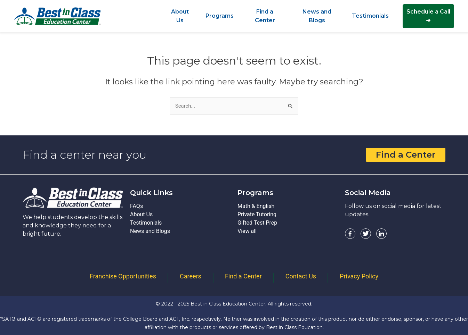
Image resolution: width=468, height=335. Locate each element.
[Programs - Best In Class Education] (219, 15)
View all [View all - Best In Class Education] (247, 231)
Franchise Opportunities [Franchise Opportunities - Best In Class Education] (123, 276)
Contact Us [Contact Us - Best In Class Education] (300, 276)
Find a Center (405, 155)
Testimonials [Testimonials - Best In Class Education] (146, 223)
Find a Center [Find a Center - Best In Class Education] (243, 276)
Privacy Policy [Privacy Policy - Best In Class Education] (359, 276)
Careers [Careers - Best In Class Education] (190, 276)
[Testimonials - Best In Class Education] (370, 15)
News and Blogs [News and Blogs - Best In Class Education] (150, 231)
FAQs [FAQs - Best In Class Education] (136, 206)
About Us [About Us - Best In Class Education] (141, 214)
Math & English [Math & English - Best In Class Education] (255, 206)
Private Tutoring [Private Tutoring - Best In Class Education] (256, 214)
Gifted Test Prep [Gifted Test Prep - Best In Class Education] (257, 223)
